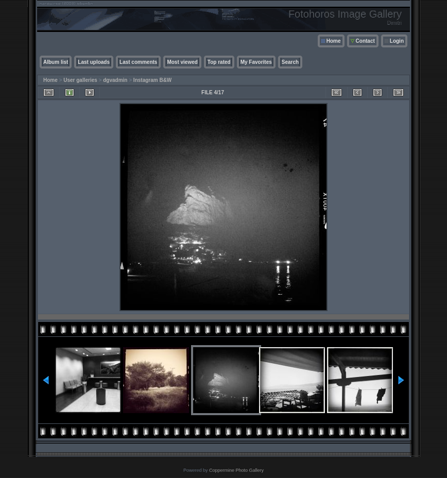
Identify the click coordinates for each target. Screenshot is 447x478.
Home (333, 41)
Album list (55, 62)
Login (397, 41)
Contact (365, 41)
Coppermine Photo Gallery (236, 470)
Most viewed (182, 62)
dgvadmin (115, 80)
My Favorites (256, 62)
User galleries (80, 80)
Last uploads (94, 62)
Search (290, 62)
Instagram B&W (152, 80)
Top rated (219, 62)
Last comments (138, 62)
